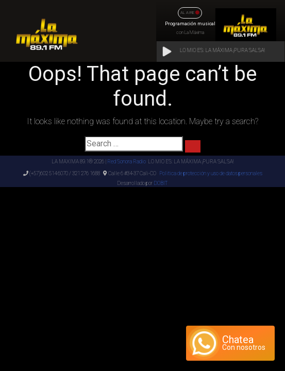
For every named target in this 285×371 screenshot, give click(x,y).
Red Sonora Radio (126, 161)
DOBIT (160, 183)
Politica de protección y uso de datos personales (210, 173)
